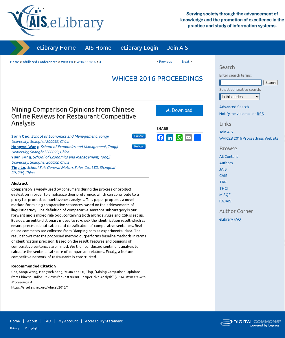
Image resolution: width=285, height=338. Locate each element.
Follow (139, 136)
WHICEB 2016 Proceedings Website (249, 138)
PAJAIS (225, 201)
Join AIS (226, 132)
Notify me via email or (241, 114)
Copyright (32, 328)
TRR (223, 182)
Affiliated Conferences (40, 62)
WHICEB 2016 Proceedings (157, 78)
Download (179, 110)
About (32, 321)
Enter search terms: (235, 75)
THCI (223, 188)
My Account (68, 321)
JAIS (223, 169)
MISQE (225, 195)
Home (14, 62)
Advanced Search (234, 107)
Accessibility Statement (104, 321)
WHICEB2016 (86, 62)
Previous (165, 61)
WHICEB (67, 62)
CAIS (223, 175)
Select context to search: (240, 89)
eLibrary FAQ (230, 219)
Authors (226, 163)
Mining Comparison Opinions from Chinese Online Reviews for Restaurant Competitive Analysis (73, 116)
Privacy (14, 328)
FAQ (48, 321)
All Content (228, 156)
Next (186, 61)
